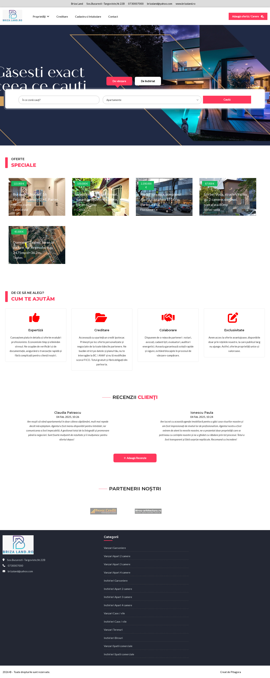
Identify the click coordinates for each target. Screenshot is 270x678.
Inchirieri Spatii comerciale (119, 654)
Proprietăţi (39, 16)
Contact (113, 16)
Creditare (62, 16)
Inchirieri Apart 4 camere (118, 605)
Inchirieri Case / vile (115, 621)
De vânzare (119, 81)
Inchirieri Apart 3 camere (118, 596)
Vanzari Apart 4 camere (117, 572)
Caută (227, 99)
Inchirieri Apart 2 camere (118, 588)
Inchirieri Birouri (113, 637)
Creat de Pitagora (230, 672)
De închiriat (148, 81)
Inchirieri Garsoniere (116, 580)
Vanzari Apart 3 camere (117, 564)
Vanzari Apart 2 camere (117, 556)
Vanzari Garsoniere (115, 547)
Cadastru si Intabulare (88, 16)
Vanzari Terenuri (113, 629)
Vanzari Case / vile (114, 613)
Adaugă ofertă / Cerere (248, 16)
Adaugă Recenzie (135, 458)
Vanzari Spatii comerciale (118, 646)
